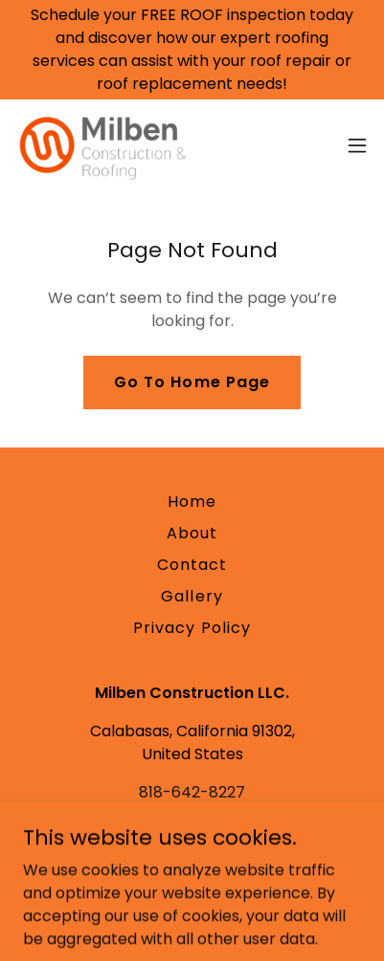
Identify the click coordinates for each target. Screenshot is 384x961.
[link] (100, 145)
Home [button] (192, 502)
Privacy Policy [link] (191, 628)
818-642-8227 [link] (192, 792)
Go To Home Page (191, 382)
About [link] (192, 533)
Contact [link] (192, 565)
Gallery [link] (191, 596)
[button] (357, 145)
